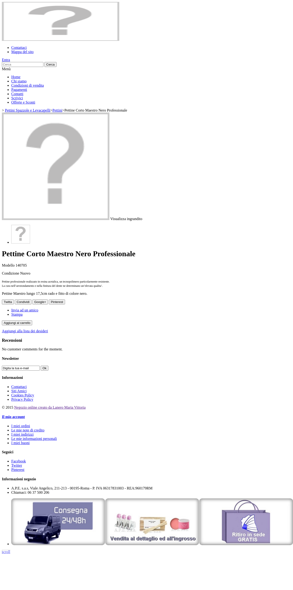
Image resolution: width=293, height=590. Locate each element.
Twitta (8, 302)
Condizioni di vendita (27, 85)
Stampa (17, 314)
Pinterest (57, 302)
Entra (6, 60)
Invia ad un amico (24, 310)
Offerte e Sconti (23, 102)
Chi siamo (19, 81)
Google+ (40, 302)
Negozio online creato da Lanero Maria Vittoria (49, 407)
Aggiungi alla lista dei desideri (25, 331)
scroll (6, 552)
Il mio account (13, 417)
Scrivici (17, 98)
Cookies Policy (22, 395)
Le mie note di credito (27, 430)
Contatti (17, 94)
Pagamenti (19, 90)
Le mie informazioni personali (34, 439)
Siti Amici (19, 391)
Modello (8, 265)
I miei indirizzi (22, 434)
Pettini (57, 110)
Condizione (11, 273)
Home (15, 77)
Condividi (23, 302)
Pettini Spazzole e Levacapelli (27, 110)
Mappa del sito (22, 52)
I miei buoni (20, 443)
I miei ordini (20, 426)
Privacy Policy (22, 399)
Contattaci (19, 48)
